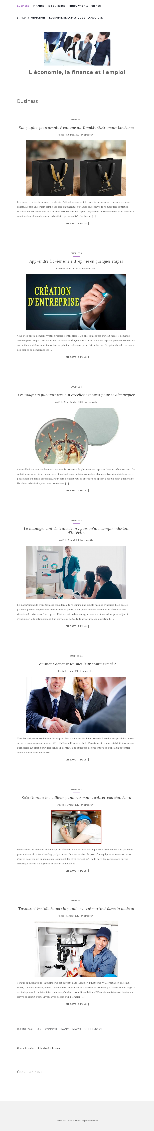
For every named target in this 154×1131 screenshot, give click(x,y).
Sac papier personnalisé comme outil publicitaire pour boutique (76, 127)
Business (23, 6)
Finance (38, 6)
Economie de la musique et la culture (76, 18)
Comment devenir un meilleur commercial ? (76, 664)
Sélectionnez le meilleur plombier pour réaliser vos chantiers (76, 797)
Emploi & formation (31, 18)
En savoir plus (76, 223)
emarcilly (88, 134)
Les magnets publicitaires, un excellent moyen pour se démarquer (76, 394)
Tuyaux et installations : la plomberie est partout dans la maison (76, 908)
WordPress (93, 1120)
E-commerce (56, 6)
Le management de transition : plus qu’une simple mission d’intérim (76, 530)
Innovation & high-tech (86, 6)
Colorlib (70, 1120)
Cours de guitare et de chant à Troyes (38, 1047)
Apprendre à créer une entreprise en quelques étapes (76, 261)
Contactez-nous (29, 1071)
